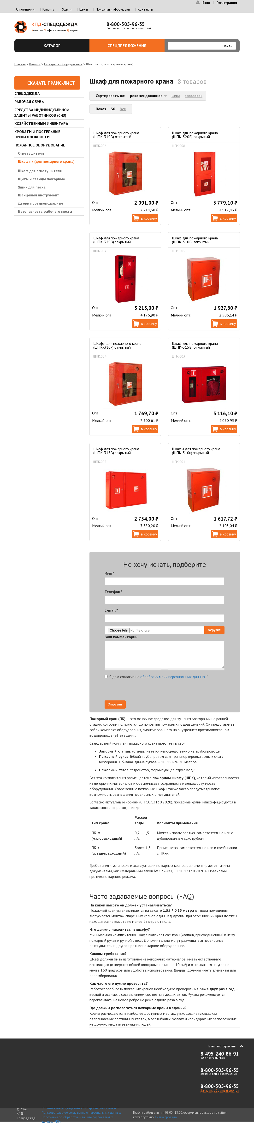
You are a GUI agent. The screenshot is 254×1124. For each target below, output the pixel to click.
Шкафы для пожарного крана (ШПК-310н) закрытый (196, 450)
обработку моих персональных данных (172, 676)
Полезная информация (113, 9)
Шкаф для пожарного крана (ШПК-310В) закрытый (195, 240)
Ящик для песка (32, 187)
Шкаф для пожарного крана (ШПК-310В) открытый (116, 134)
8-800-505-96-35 (125, 24)
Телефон (114, 591)
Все (123, 108)
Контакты (145, 9)
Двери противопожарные (40, 203)
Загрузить (214, 630)
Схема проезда (166, 1117)
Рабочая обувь (29, 101)
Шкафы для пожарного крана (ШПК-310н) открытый (117, 345)
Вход (206, 2)
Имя (109, 573)
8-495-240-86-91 (220, 1054)
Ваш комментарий (121, 636)
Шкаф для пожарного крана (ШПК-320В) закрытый (116, 240)
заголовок (193, 95)
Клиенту (48, 9)
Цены (83, 9)
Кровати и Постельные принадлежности (37, 134)
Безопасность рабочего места (45, 211)
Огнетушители (31, 153)
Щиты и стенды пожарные (41, 178)
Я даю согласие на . (156, 676)
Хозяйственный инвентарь (41, 123)
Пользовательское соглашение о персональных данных (81, 1113)
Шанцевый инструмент (38, 195)
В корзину (149, 218)
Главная (20, 64)
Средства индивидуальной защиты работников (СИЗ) (41, 112)
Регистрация (227, 2)
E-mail (111, 610)
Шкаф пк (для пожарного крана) (46, 161)
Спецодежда (27, 93)
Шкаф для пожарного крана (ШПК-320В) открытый (195, 134)
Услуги (66, 9)
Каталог (64, 45)
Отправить (115, 704)
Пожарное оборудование (63, 64)
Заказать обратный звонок (220, 1090)
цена (175, 95)
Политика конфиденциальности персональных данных (80, 1108)
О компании (25, 9)
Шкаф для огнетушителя (40, 170)
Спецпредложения (133, 45)
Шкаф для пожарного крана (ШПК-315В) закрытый (116, 450)
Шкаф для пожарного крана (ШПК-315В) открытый (195, 345)
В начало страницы (222, 1046)
